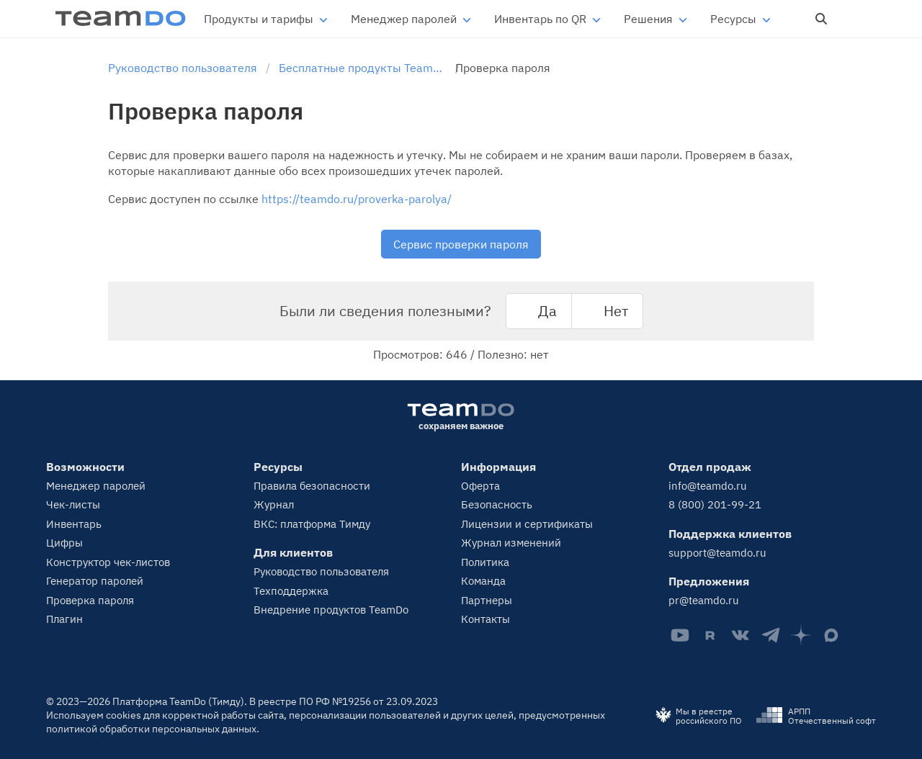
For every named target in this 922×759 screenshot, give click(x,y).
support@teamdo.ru (717, 553)
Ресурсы (733, 19)
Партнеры (486, 600)
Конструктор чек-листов (108, 562)
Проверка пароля (90, 600)
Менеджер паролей (404, 19)
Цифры (64, 542)
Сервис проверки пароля (461, 244)
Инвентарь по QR (540, 19)
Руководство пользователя (321, 571)
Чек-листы (73, 504)
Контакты (485, 619)
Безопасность (496, 504)
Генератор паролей (94, 581)
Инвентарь (74, 524)
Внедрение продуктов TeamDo (331, 609)
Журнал (274, 504)
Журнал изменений (511, 542)
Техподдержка (291, 591)
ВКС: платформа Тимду (312, 524)
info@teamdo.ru (707, 486)
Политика (485, 562)
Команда (483, 581)
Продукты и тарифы (258, 19)
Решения (648, 19)
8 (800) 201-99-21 (714, 504)
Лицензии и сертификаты (527, 524)
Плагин (64, 619)
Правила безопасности (312, 486)
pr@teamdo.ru (703, 600)
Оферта (480, 486)
